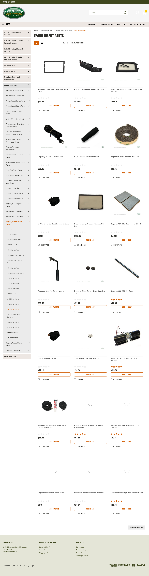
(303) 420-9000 (9, 2)
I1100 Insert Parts (13, 278)
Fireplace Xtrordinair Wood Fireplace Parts (14, 133)
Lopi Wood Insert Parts (14, 193)
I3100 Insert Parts (13, 327)
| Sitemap (35, 566)
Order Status (43, 550)
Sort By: (66, 43)
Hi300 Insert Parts (13, 268)
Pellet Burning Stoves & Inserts (13, 50)
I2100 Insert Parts (13, 299)
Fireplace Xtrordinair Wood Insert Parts (13, 140)
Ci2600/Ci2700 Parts (14, 240)
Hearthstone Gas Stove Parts (14, 156)
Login (41, 547)
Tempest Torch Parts (13, 351)
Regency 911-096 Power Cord (50, 157)
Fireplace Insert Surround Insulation (90, 492)
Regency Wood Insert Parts (14, 223)
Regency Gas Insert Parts (15, 211)
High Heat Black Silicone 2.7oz (51, 492)
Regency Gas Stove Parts (15, 217)
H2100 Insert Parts (13, 245)
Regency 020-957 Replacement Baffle (127, 224)
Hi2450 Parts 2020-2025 (15, 255)
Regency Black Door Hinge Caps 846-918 (90, 292)
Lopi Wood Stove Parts (14, 199)
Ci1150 (9, 229)
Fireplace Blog (107, 24)
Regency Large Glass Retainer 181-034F (53, 90)
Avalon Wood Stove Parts (15, 106)
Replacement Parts (11, 85)
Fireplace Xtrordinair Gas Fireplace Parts (15, 125)
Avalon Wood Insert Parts (15, 101)
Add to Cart (54, 105)
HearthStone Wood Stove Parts (15, 163)
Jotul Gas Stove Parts (14, 170)
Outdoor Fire (9, 65)
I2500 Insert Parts (13, 322)
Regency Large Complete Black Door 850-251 (126, 90)
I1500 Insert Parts (13, 294)
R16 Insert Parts (12, 338)
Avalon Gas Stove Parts (14, 91)
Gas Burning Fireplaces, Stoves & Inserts (13, 42)
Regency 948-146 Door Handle (87, 157)
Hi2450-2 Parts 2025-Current (14, 261)
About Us (121, 24)
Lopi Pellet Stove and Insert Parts (13, 181)
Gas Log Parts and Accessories (12, 148)
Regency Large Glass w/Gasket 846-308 (89, 225)
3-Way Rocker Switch (47, 358)
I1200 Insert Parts (13, 289)
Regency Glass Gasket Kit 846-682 (125, 157)
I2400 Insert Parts (13, 304)
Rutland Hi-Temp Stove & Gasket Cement (125, 426)
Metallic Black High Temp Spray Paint (127, 492)
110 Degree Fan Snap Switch (86, 358)
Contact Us (91, 24)
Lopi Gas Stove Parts (13, 188)
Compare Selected (136, 527)
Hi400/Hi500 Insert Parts (15, 273)
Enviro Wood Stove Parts (15, 119)
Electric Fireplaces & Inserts (12, 33)
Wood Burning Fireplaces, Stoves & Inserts (14, 58)
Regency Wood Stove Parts (14, 344)
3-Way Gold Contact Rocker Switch (53, 224)
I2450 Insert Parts (13, 309)
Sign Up (48, 547)
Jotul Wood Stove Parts (14, 175)
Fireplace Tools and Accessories (12, 78)
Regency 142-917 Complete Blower (89, 89)
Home (36, 30)
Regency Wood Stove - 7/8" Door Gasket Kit (88, 426)
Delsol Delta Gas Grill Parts (14, 112)
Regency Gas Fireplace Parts (14, 205)
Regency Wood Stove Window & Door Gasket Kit (52, 426)
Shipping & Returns (137, 24)
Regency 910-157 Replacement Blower (124, 359)
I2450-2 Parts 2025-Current (13, 316)
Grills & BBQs (9, 71)
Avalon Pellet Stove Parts (15, 96)
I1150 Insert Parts (13, 283)
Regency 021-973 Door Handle (51, 291)
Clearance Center (11, 356)
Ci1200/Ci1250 (12, 234)
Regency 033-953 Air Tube (122, 291)
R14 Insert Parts (12, 332)
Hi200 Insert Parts (13, 250)
